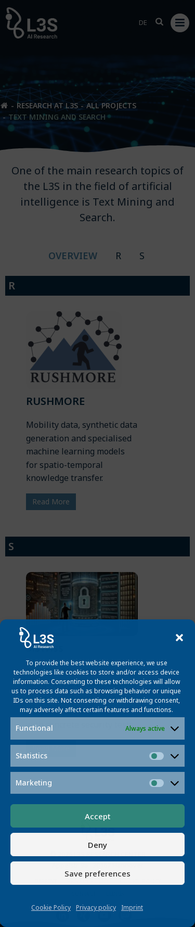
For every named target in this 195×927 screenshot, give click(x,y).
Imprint (132, 907)
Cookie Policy (51, 907)
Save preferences (97, 873)
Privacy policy (96, 907)
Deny (97, 845)
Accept (98, 816)
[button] (179, 637)
